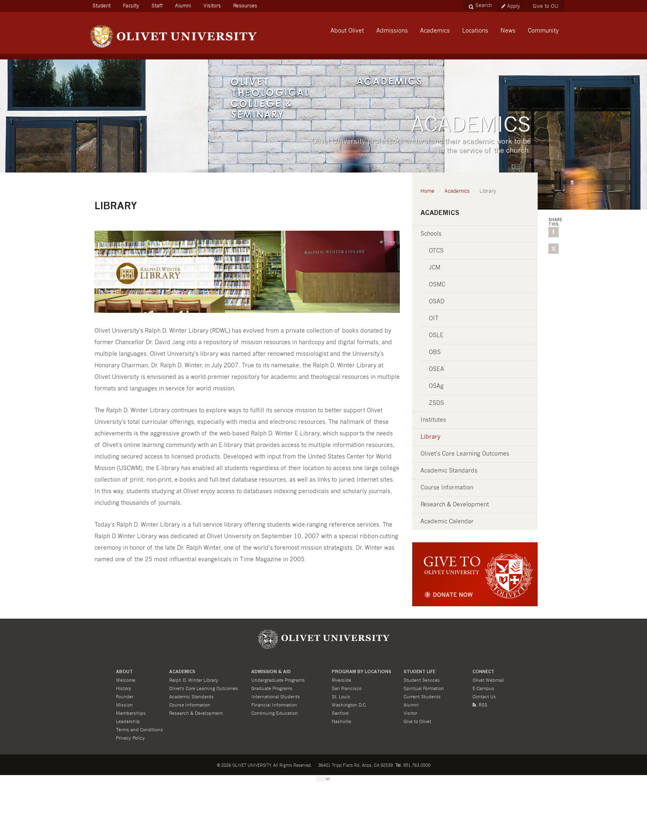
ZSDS (436, 403)
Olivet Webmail (488, 680)
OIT (434, 318)
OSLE (436, 335)
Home (427, 191)
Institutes (433, 420)
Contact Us (484, 697)
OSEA (436, 369)
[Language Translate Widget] (323, 779)
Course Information (446, 488)
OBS (435, 352)
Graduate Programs (272, 688)
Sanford (340, 713)
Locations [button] (475, 31)
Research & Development (454, 505)
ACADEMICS (182, 672)
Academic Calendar (447, 522)
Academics (457, 191)
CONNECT (483, 672)
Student (104, 4)
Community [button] (543, 31)
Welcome (125, 680)
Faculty (131, 5)
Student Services (422, 680)
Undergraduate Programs (278, 680)
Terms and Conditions (139, 730)
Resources (245, 5)
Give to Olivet (417, 721)
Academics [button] (435, 31)
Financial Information (274, 705)
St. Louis (341, 697)
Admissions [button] (392, 31)
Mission (124, 705)
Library (430, 437)
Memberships (131, 713)
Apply (510, 6)
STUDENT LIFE (419, 672)
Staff (157, 5)
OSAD (436, 302)
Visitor (410, 713)
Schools (431, 234)
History (123, 688)
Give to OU (545, 6)
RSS (479, 705)
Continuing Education (274, 713)
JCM (434, 268)
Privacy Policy (130, 738)
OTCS (436, 251)
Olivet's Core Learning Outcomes (464, 454)
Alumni (183, 5)
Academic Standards (448, 471)
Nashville (341, 721)
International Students (275, 697)
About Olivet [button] (347, 31)
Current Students (422, 697)
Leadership (128, 721)
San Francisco (346, 688)
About (124, 672)
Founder (124, 697)
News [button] (508, 31)
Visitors (212, 5)
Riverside (341, 680)
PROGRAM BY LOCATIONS (361, 672)
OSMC (437, 285)
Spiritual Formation (424, 688)
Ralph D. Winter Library (193, 680)
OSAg (436, 386)
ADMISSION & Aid (271, 672)
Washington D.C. (349, 705)
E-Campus (483, 688)
